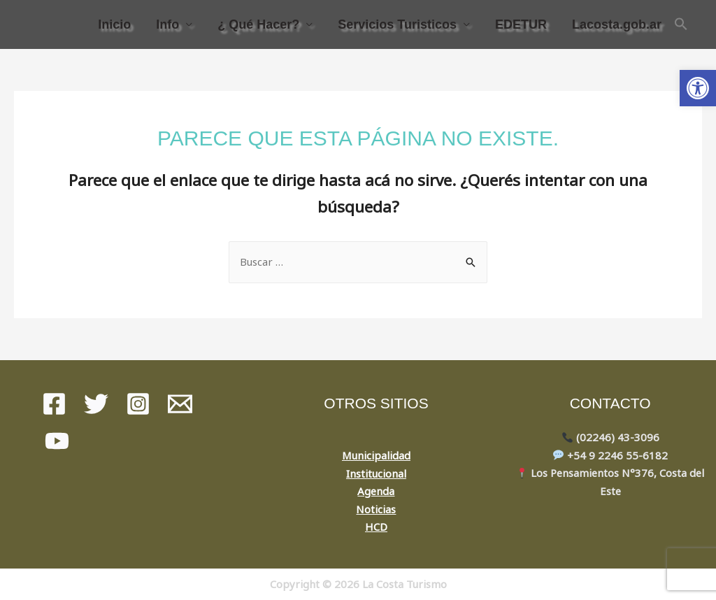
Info (167, 24)
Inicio (114, 24)
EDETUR (521, 24)
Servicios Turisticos (397, 24)
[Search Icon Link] (681, 25)
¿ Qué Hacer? (258, 24)
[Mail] (180, 403)
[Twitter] (96, 403)
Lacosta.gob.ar (616, 24)
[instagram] (138, 403)
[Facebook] (54, 403)
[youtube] (57, 440)
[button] (698, 88)
